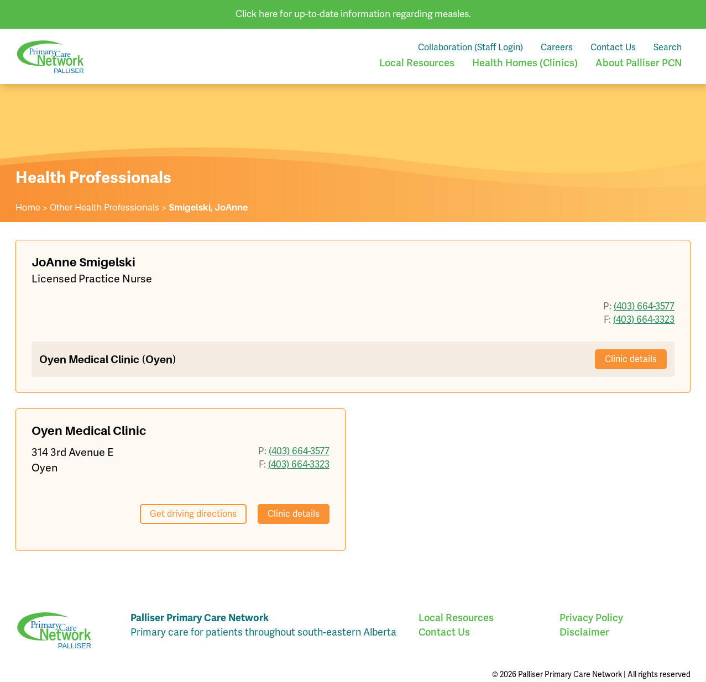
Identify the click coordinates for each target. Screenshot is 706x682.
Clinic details (631, 359)
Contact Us (613, 47)
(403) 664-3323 (643, 319)
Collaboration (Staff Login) (470, 47)
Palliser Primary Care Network (50, 57)
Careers (557, 47)
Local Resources (416, 63)
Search (667, 47)
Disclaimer (584, 632)
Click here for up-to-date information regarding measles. (353, 14)
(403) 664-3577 (644, 306)
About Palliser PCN (638, 63)
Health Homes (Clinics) (525, 63)
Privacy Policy (591, 618)
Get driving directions (193, 514)
